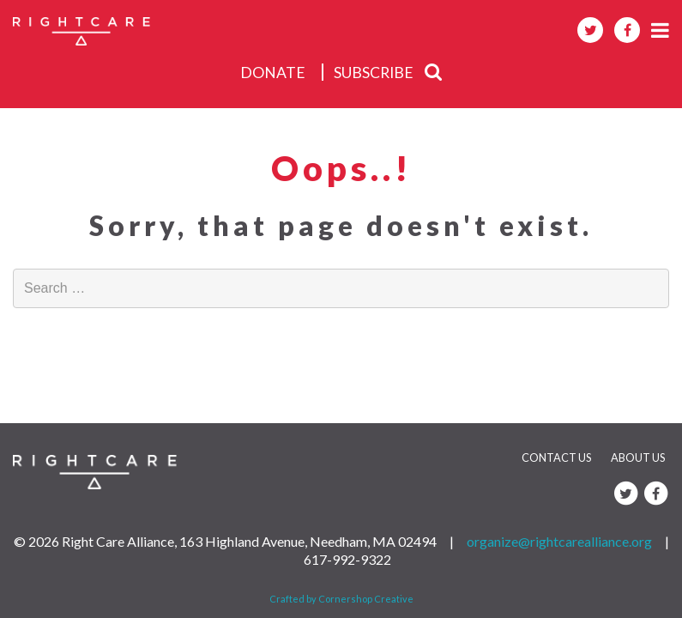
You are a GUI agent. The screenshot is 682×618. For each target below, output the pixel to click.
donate (272, 73)
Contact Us (556, 457)
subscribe (373, 73)
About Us (638, 457)
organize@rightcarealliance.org (559, 541)
